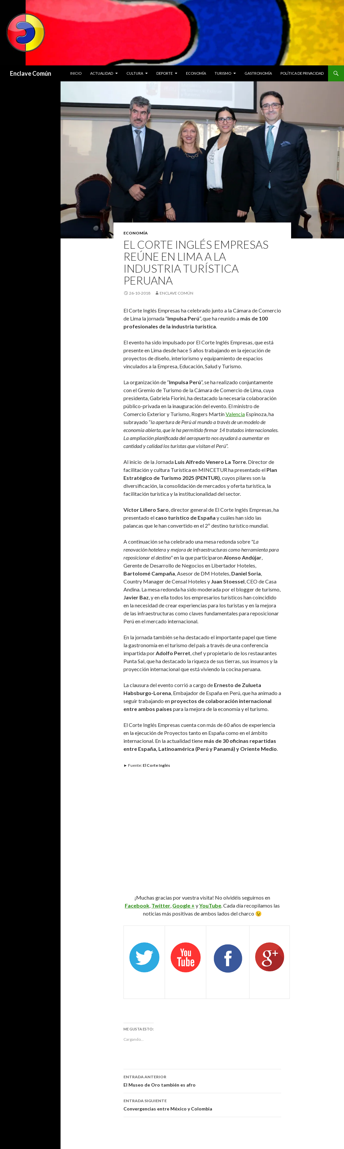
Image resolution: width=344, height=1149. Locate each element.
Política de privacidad (302, 73)
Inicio (76, 73)
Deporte (164, 73)
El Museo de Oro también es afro (202, 1080)
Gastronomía (258, 73)
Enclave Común (30, 73)
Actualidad (101, 73)
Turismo (223, 73)
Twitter (160, 905)
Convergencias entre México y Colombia (202, 1104)
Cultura (134, 73)
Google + (183, 905)
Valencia (235, 414)
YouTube (210, 905)
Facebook (137, 905)
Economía (196, 73)
